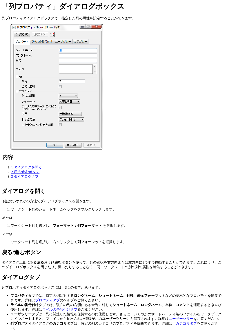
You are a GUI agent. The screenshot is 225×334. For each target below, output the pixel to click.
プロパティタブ (47, 300)
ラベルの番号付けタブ (59, 309)
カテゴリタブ (186, 323)
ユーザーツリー (181, 319)
